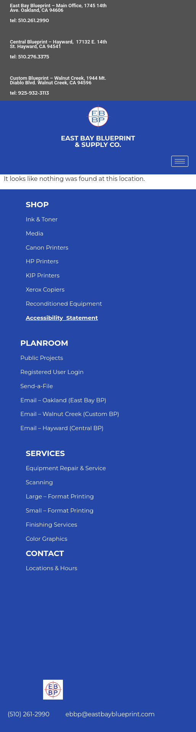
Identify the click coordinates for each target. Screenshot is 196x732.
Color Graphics (46, 538)
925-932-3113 (33, 93)
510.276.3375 (33, 56)
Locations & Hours (51, 568)
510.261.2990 (33, 20)
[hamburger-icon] (179, 161)
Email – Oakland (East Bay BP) (63, 400)
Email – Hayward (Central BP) (61, 428)
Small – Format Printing (59, 510)
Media (34, 233)
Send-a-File (36, 386)
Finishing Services (51, 524)
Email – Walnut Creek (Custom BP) (69, 414)
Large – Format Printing (60, 496)
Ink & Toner (42, 219)
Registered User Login (52, 372)
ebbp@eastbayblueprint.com (110, 714)
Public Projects (41, 357)
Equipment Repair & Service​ (66, 468)
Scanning (39, 482)
